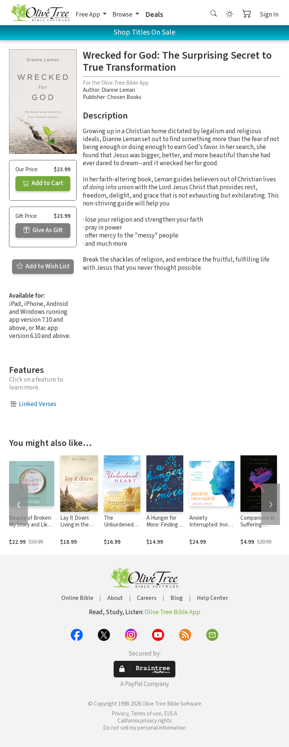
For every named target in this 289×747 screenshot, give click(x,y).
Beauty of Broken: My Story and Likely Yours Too (31, 525)
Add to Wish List (43, 266)
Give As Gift (43, 230)
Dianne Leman (118, 90)
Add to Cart (43, 183)
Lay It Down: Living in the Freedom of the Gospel (78, 528)
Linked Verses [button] (37, 404)
